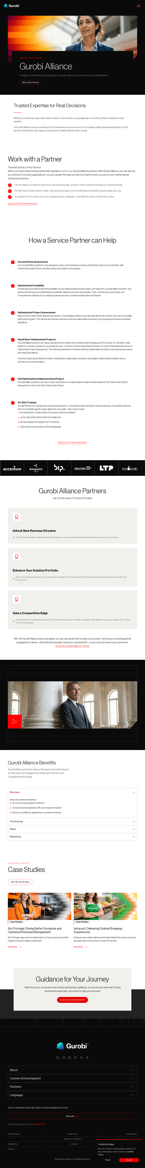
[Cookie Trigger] (13, 1134)
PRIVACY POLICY (73, 1134)
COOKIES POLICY (132, 1134)
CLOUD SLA (11, 1149)
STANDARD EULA (13, 1144)
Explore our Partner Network (22, 204)
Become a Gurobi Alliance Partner (72, 646)
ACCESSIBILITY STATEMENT (72, 1139)
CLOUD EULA (74, 1144)
